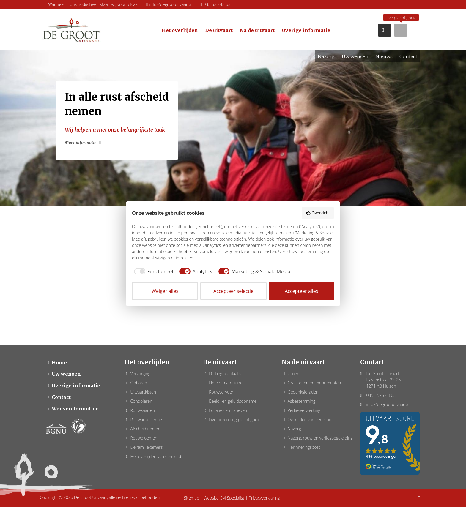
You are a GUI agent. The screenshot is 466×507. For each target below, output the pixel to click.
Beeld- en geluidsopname (232, 401)
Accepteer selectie (233, 291)
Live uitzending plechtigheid (235, 419)
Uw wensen (66, 374)
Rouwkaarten (142, 410)
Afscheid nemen (145, 429)
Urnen (294, 373)
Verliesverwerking (304, 410)
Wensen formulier (75, 409)
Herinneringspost (304, 447)
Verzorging (140, 373)
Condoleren (141, 401)
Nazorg (294, 429)
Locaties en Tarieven (228, 410)
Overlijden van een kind (309, 419)
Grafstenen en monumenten (314, 383)
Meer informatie (80, 142)
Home (59, 363)
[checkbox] (152, 271)
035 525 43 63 (215, 4)
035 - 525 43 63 (381, 395)
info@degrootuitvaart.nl (169, 4)
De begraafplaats (225, 373)
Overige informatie (76, 385)
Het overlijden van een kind (155, 456)
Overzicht (318, 213)
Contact (61, 397)
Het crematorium (225, 383)
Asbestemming (301, 401)
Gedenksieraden (303, 392)
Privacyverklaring (264, 498)
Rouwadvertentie (146, 419)
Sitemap (191, 498)
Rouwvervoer (221, 392)
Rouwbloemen (144, 438)
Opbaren (138, 383)
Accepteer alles (301, 291)
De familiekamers (146, 447)
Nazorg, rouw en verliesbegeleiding (320, 438)
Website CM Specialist (224, 498)
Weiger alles (165, 291)
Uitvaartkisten (143, 392)
